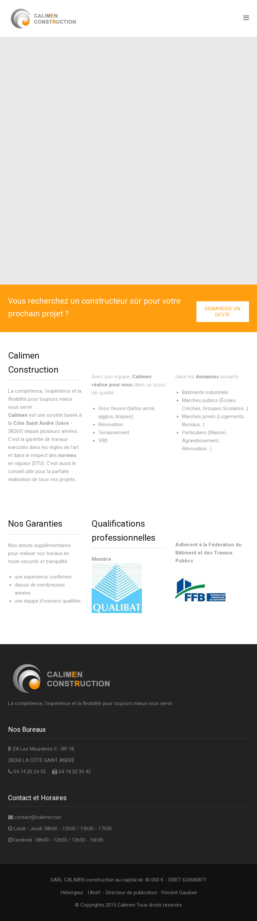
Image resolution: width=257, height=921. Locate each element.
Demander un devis (222, 312)
